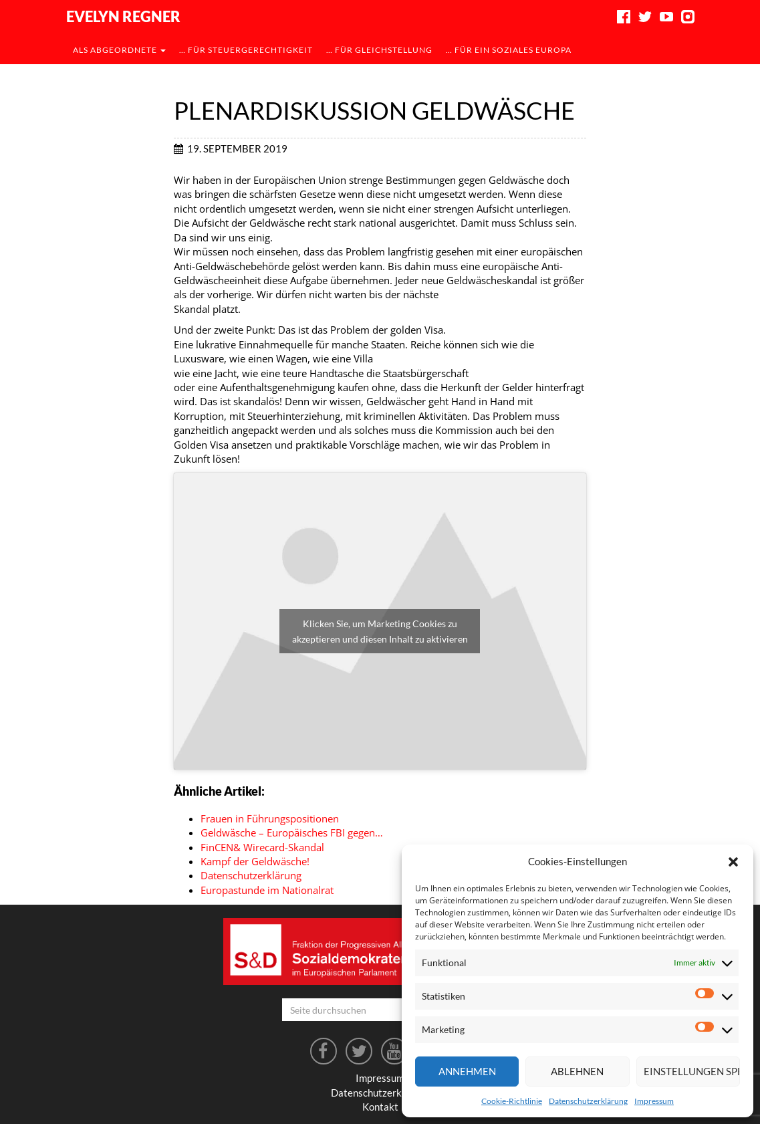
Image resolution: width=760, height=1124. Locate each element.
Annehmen (467, 1071)
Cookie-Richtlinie (511, 1101)
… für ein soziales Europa (509, 50)
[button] (733, 862)
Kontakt (380, 1107)
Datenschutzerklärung (588, 1101)
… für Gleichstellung (379, 50)
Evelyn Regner (123, 16)
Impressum (654, 1101)
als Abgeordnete (119, 50)
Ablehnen (577, 1071)
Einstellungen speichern (692, 1071)
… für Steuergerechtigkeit (246, 50)
